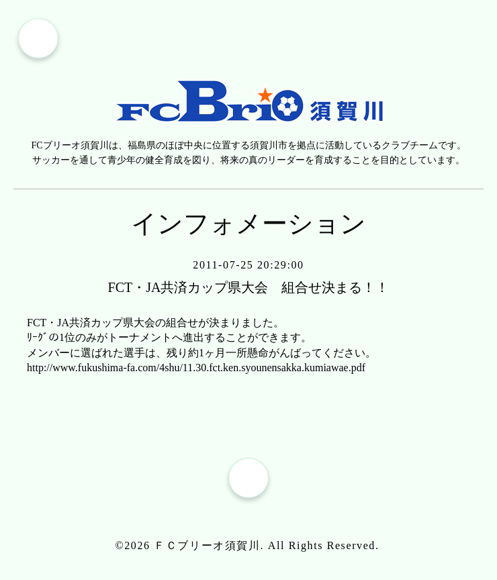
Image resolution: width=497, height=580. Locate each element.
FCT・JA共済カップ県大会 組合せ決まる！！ (249, 287)
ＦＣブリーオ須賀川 (207, 545)
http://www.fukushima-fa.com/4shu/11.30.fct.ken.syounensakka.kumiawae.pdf (196, 367)
